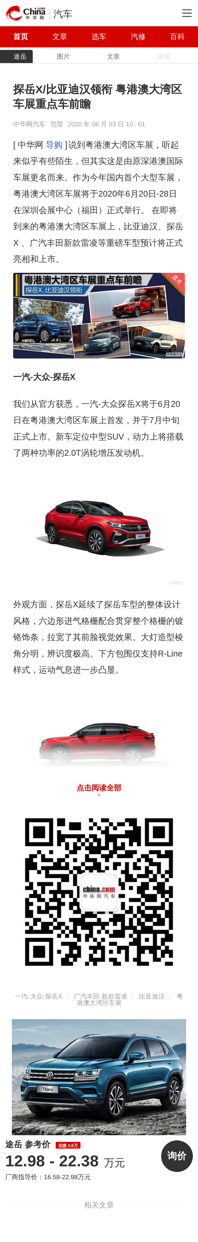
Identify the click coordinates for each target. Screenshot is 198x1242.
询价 (176, 1156)
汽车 (62, 14)
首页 (20, 36)
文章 (59, 36)
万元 (65, 1163)
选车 (99, 36)
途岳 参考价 (42, 1144)
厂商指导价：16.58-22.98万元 (47, 1177)
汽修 (138, 36)
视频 (163, 56)
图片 (63, 56)
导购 (54, 145)
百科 (177, 36)
